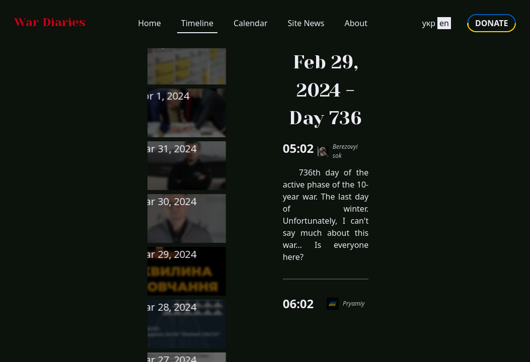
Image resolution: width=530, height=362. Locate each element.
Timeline (197, 25)
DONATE (489, 25)
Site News (306, 25)
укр (426, 25)
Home (149, 25)
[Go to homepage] (52, 25)
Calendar (251, 25)
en (442, 25)
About (356, 25)
